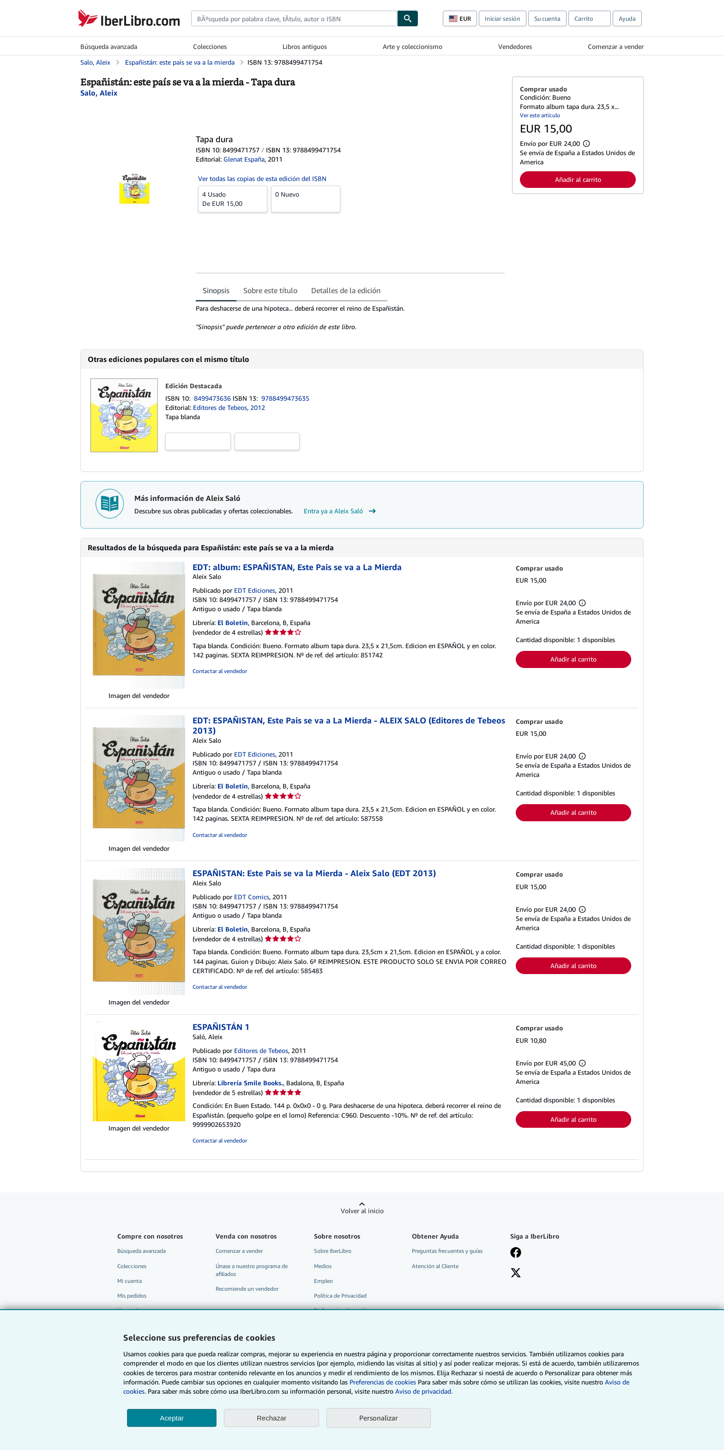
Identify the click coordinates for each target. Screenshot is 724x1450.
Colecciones (210, 46)
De (232, 198)
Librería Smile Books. (250, 1083)
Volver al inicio (362, 1211)
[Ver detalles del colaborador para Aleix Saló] (98, 92)
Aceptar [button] (172, 1418)
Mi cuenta (129, 1280)
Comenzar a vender (616, 46)
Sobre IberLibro (332, 1250)
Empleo (323, 1280)
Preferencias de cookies (383, 1382)
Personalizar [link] (378, 1418)
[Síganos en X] (515, 1273)
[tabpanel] (350, 317)
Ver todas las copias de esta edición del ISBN (262, 178)
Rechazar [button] (271, 1418)
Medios (323, 1266)
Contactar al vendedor (220, 671)
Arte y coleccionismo (412, 46)
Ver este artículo (540, 115)
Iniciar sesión (502, 18)
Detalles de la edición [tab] (345, 290)
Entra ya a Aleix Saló (341, 511)
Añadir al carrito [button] (578, 179)
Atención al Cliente (435, 1266)
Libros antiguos (305, 46)
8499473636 (213, 398)
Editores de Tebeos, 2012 (229, 407)
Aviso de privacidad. (423, 1391)
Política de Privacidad (340, 1295)
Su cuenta (547, 18)
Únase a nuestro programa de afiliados (252, 1270)
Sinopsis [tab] (216, 290)
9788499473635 (285, 398)
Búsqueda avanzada (108, 46)
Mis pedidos (131, 1295)
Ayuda (627, 18)
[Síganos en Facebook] (515, 1253)
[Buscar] (408, 18)
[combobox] (294, 18)
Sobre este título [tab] (270, 290)
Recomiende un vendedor (247, 1288)
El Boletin (232, 622)
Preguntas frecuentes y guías (447, 1250)
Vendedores (515, 46)
